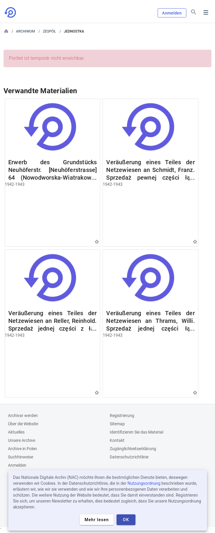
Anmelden (172, 13)
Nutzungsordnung (143, 483)
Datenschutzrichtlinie (129, 457)
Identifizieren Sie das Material (136, 432)
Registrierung (122, 415)
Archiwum (25, 31)
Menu (205, 12)
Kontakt (117, 440)
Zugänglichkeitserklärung (133, 448)
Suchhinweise (20, 457)
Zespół (49, 31)
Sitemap (117, 423)
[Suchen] (193, 12)
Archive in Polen (22, 448)
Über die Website (23, 423)
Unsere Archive (21, 440)
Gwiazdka (97, 241)
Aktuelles (16, 432)
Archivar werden (23, 415)
